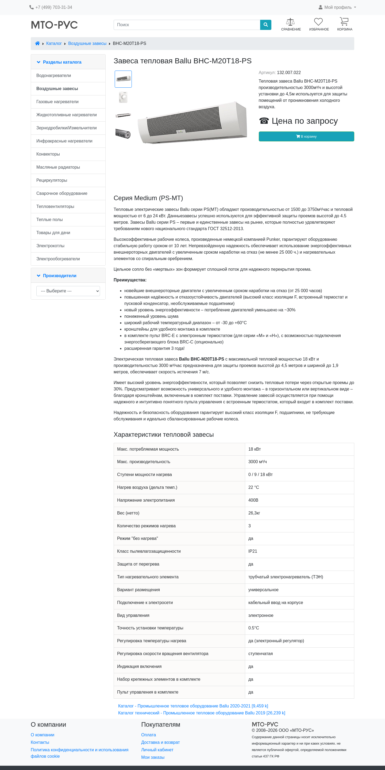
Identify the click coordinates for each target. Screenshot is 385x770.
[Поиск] (187, 25)
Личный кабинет (157, 750)
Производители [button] (59, 275)
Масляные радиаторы (58, 167)
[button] (337, 7)
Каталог (54, 43)
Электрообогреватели (58, 259)
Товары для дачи (53, 232)
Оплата (148, 735)
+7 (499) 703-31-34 (50, 7)
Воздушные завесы (87, 43)
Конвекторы (48, 154)
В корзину (306, 136)
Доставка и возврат (160, 742)
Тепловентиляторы (55, 206)
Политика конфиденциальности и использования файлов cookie (79, 753)
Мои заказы (152, 757)
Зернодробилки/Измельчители (66, 128)
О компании (42, 735)
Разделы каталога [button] (62, 62)
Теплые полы (49, 219)
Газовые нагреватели (57, 101)
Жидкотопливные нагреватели (66, 115)
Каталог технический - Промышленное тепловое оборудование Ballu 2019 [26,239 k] (201, 713)
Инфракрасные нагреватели (64, 141)
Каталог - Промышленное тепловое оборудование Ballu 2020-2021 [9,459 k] (193, 706)
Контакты (40, 742)
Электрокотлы (50, 245)
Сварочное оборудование (61, 193)
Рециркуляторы (51, 180)
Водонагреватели (53, 75)
